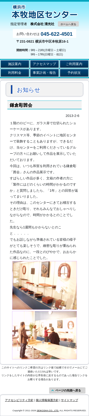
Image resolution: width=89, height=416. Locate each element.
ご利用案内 (74, 64)
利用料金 (14, 73)
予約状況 (74, 73)
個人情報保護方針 (47, 400)
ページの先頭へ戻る (68, 390)
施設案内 (14, 64)
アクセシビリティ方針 (19, 400)
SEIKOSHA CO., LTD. (48, 410)
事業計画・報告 (44, 73)
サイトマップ (69, 400)
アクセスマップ (44, 64)
